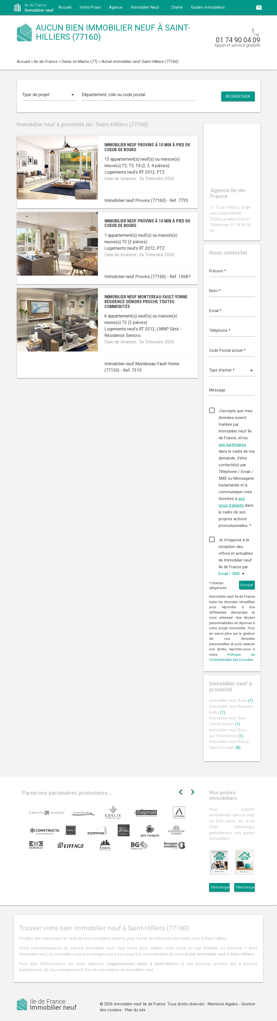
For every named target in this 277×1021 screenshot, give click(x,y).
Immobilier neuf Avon (231, 700)
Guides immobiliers (208, 7)
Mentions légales (223, 1004)
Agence (116, 7)
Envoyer (246, 585)
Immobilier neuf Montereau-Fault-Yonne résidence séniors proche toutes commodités (145, 301)
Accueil (64, 7)
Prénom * (217, 271)
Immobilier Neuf (145, 7)
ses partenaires (232, 444)
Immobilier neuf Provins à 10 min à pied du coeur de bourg (147, 147)
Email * (215, 311)
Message (217, 390)
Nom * (215, 291)
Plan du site (135, 1010)
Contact (65, 22)
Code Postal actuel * (227, 350)
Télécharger (220, 887)
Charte (177, 7)
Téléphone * (219, 330)
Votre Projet (90, 7)
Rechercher (238, 96)
